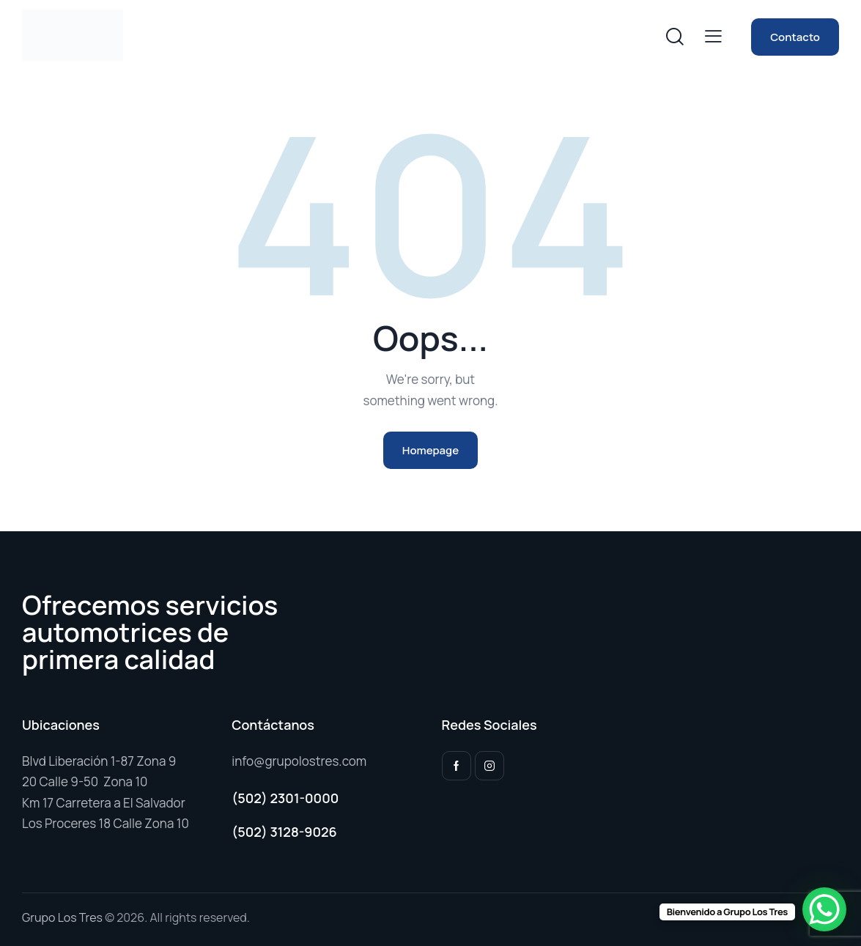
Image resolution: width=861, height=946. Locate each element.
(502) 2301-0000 (285, 798)
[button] (713, 35)
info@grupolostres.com (299, 761)
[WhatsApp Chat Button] (824, 909)
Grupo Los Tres (62, 917)
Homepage (430, 450)
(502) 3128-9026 (284, 831)
